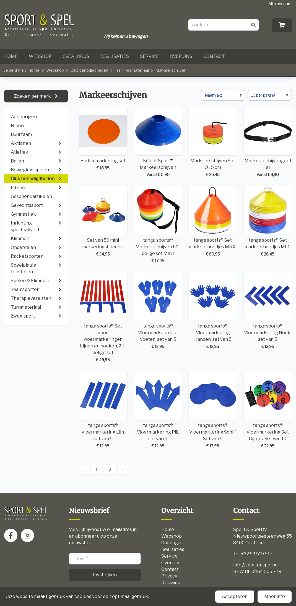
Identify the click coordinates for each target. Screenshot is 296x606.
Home (11, 56)
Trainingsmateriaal (132, 70)
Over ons (181, 56)
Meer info (274, 596)
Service (149, 56)
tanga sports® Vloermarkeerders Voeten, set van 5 (158, 311)
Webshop (40, 56)
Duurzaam (21, 134)
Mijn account (280, 3)
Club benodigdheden (89, 70)
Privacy (169, 576)
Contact (214, 56)
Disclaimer (172, 582)
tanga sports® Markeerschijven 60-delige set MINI (158, 225)
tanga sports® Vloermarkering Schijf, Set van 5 (213, 410)
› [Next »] (122, 469)
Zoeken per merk (33, 96)
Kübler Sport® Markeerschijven (158, 142)
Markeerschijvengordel (268, 142)
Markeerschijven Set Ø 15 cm (213, 142)
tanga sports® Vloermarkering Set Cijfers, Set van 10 (268, 410)
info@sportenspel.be (255, 565)
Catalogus (76, 56)
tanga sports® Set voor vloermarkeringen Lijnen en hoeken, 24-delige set (103, 317)
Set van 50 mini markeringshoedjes (103, 221)
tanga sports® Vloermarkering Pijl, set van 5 (158, 410)
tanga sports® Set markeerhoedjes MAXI (213, 221)
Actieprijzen (24, 116)
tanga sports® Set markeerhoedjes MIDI (268, 221)
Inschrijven (105, 574)
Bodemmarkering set (103, 139)
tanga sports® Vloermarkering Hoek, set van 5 (268, 311)
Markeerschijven (170, 70)
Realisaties (114, 56)
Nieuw (17, 125)
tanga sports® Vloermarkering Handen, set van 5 (213, 311)
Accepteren (235, 596)
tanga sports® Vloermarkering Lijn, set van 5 (103, 410)
